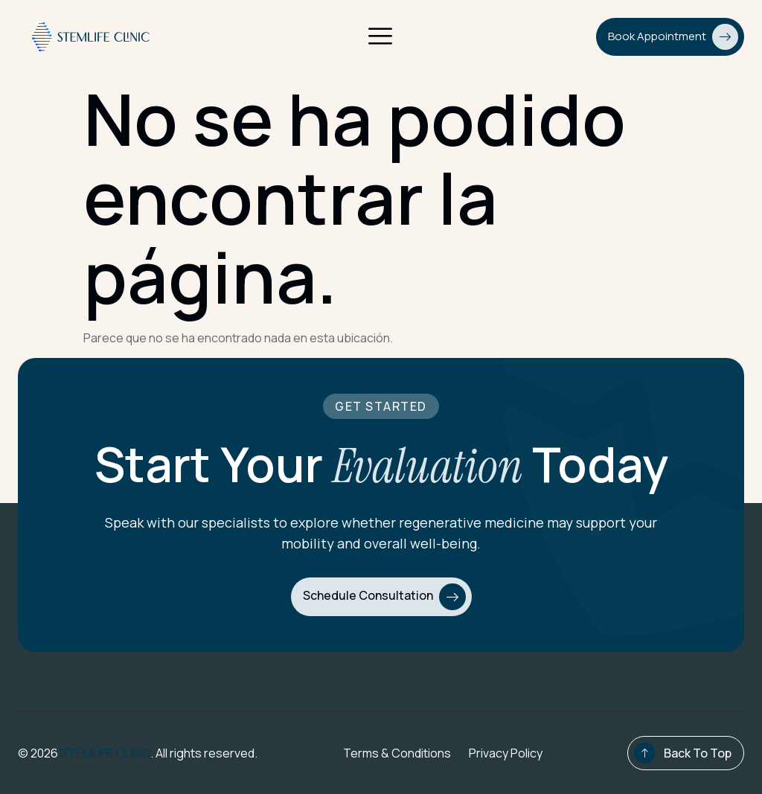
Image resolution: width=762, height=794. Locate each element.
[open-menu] (380, 37)
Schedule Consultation (384, 596)
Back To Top (697, 753)
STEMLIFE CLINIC (105, 753)
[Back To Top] (644, 753)
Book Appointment (673, 37)
